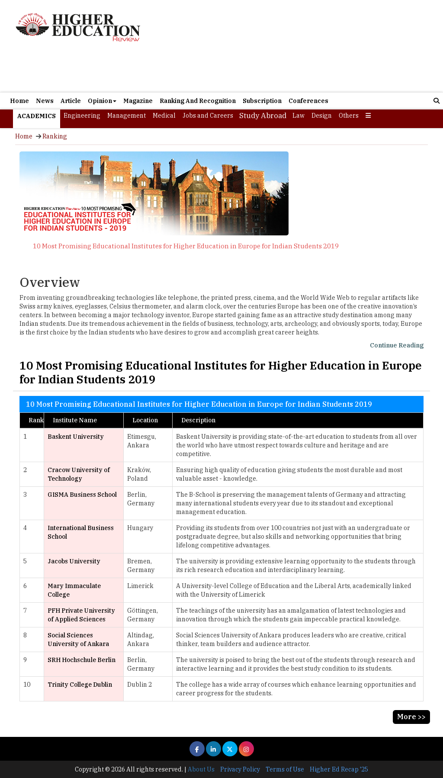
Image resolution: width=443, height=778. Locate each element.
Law (298, 115)
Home (19, 101)
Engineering (82, 115)
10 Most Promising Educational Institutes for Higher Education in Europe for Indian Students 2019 (186, 246)
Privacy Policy (240, 769)
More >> (411, 716)
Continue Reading (397, 345)
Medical (164, 115)
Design (321, 115)
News (45, 101)
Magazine (138, 101)
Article (71, 101)
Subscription (262, 101)
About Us (201, 769)
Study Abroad (262, 115)
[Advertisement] (291, 46)
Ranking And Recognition (198, 101)
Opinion (102, 101)
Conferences (308, 101)
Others (349, 115)
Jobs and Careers (208, 115)
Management (126, 115)
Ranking (54, 136)
